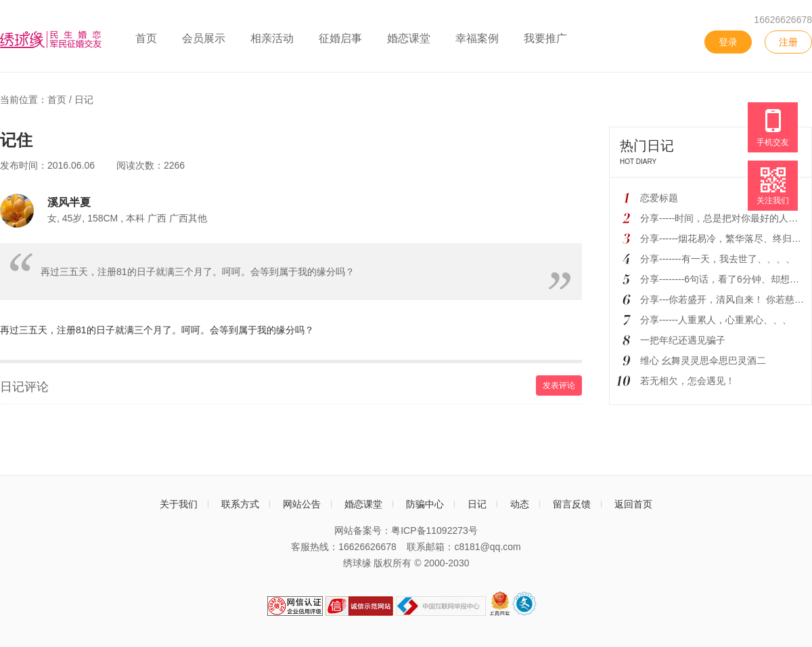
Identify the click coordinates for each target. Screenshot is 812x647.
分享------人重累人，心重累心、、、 (716, 319)
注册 (788, 42)
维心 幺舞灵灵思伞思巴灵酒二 (703, 360)
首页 (146, 38)
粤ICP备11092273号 (434, 530)
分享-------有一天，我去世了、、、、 (717, 258)
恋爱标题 (659, 197)
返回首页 (633, 504)
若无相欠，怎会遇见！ (687, 380)
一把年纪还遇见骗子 (682, 340)
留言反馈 (572, 504)
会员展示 (203, 38)
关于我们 (179, 504)
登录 (728, 42)
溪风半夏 (69, 202)
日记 (83, 99)
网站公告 (302, 504)
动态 (519, 504)
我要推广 (545, 38)
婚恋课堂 (408, 38)
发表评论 (559, 385)
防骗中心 (425, 504)
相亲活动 (272, 38)
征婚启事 (340, 38)
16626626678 (783, 19)
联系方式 (240, 504)
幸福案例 (477, 38)
